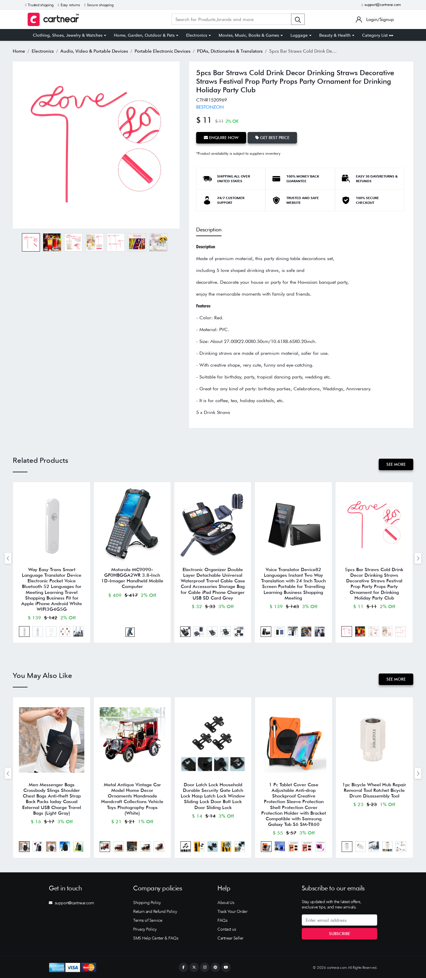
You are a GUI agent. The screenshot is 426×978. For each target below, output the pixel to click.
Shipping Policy (147, 902)
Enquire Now (221, 137)
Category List (377, 35)
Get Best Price (272, 137)
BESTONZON (210, 107)
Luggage (299, 35)
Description (209, 229)
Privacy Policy (144, 929)
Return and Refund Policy (155, 911)
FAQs (222, 920)
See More (396, 464)
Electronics (196, 35)
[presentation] (8, 558)
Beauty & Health (335, 35)
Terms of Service (147, 920)
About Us (225, 902)
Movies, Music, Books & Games (249, 35)
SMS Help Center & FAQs (155, 938)
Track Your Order (232, 911)
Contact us (226, 929)
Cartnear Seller (230, 938)
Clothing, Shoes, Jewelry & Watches (67, 35)
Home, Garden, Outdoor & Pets (144, 35)
